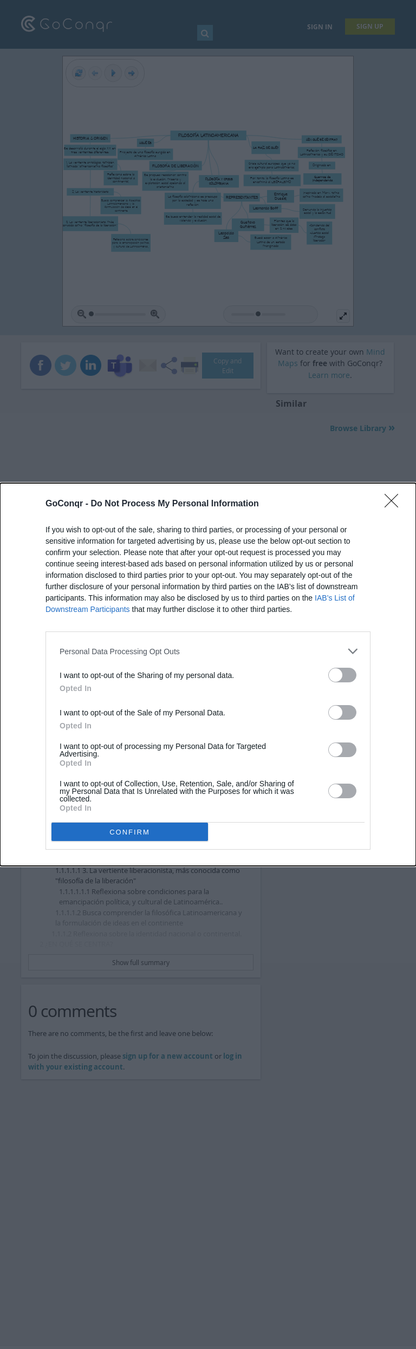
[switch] (342, 675)
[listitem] (208, 651)
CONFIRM (129, 832)
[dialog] (208, 674)
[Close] (395, 504)
